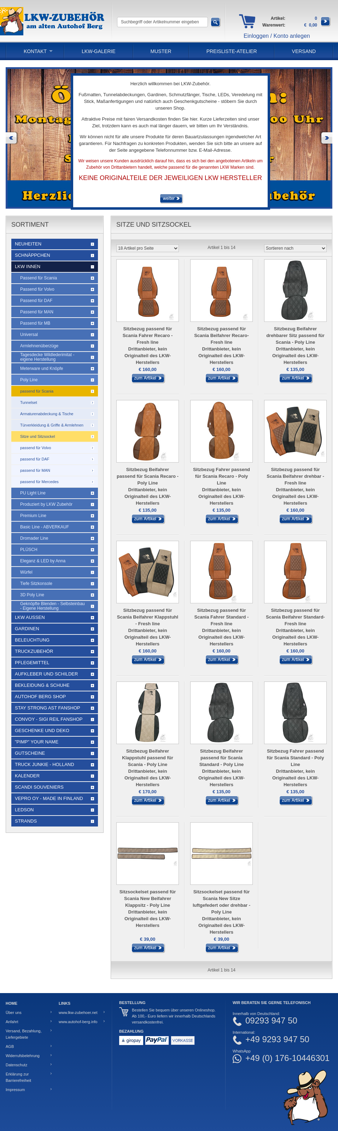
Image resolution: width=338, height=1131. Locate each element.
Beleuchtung (32, 640)
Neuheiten (28, 243)
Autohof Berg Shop (40, 696)
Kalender (27, 775)
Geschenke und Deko (42, 730)
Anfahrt (12, 1022)
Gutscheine (30, 753)
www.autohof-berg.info (78, 1022)
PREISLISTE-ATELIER (231, 51)
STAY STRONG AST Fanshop (47, 707)
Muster (161, 51)
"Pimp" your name (36, 741)
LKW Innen (27, 266)
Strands (26, 821)
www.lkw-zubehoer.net (78, 1012)
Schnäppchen (32, 255)
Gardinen (27, 628)
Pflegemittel (32, 662)
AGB (10, 1046)
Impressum (15, 1090)
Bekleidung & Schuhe (42, 685)
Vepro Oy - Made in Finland (49, 798)
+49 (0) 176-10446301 (287, 1058)
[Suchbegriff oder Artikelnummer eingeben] (162, 22)
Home (11, 1003)
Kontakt (35, 51)
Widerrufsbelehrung (23, 1056)
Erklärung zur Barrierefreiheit (18, 1077)
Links (64, 1003)
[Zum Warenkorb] (326, 25)
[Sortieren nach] (295, 248)
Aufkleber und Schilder (46, 674)
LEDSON (24, 809)
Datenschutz (16, 1065)
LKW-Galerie (98, 51)
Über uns (14, 1012)
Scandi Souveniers (39, 787)
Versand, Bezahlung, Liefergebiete (24, 1034)
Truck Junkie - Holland (44, 764)
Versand (304, 51)
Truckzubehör (34, 651)
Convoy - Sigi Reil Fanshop (48, 719)
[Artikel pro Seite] (147, 248)
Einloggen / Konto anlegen (277, 36)
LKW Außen (30, 617)
